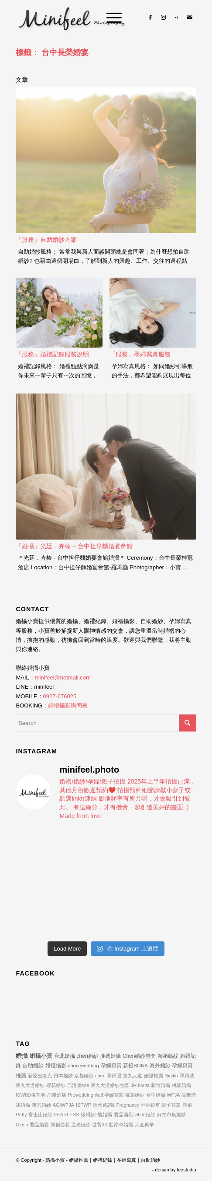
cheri (100, 1075)
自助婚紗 (33, 1065)
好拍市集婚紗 (171, 1114)
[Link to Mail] (189, 17)
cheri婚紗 (87, 1056)
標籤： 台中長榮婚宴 (52, 52)
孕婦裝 (187, 1075)
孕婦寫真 (111, 1065)
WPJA (173, 1094)
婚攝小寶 (41, 1055)
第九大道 (132, 1075)
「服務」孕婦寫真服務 (140, 354)
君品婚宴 (39, 1124)
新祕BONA (135, 1065)
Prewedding (80, 1094)
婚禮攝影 (55, 1065)
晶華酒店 (56, 1094)
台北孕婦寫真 (109, 1094)
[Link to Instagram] (163, 17)
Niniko (171, 1075)
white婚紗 (144, 1114)
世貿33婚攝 (121, 1124)
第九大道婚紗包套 (110, 1085)
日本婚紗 (63, 1075)
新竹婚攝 (160, 1085)
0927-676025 (60, 696)
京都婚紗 (83, 1075)
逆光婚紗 (80, 1124)
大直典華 (144, 1124)
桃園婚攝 (181, 1085)
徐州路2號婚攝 (96, 1114)
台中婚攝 (155, 1094)
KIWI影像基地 (30, 1094)
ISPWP (83, 1105)
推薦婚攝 (110, 1056)
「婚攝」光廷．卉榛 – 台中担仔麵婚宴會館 (74, 546)
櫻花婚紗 (55, 1085)
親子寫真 (171, 1105)
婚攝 (22, 1055)
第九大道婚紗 (30, 1085)
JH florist (140, 1085)
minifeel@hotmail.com (63, 677)
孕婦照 (114, 1075)
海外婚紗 (160, 1065)
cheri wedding (83, 1065)
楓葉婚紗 (134, 1094)
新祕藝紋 (167, 1056)
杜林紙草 (150, 1105)
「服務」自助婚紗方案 (46, 239)
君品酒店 (123, 1114)
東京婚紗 (41, 1105)
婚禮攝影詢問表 (68, 705)
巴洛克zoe (78, 1085)
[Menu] (110, 17)
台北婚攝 (64, 1056)
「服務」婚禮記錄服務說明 (52, 354)
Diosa (22, 1124)
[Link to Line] (176, 17)
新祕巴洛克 (40, 1075)
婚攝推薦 (153, 1075)
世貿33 (99, 1124)
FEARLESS (66, 1114)
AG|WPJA (63, 1105)
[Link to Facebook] (150, 17)
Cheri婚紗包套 (139, 1056)
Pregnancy (127, 1105)
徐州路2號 (104, 1105)
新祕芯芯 (60, 1124)
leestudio (186, 1169)
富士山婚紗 (40, 1114)
